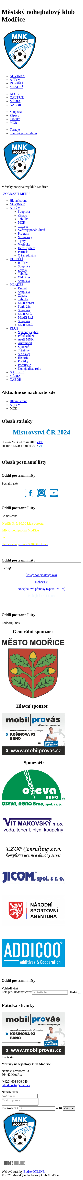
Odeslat (69, 1109)
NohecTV (41, 582)
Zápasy (14, 115)
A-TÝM (15, 79)
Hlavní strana (18, 200)
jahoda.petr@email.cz (16, 1085)
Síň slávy (24, 354)
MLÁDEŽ (16, 87)
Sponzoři (24, 346)
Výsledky (24, 244)
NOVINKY (17, 76)
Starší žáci (24, 306)
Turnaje (15, 129)
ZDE (40, 442)
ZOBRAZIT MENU (16, 193)
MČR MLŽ (25, 325)
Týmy (22, 240)
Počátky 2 (24, 365)
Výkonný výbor (28, 332)
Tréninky (24, 350)
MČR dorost (26, 303)
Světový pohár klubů (23, 133)
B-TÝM (23, 262)
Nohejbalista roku (29, 368)
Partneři (23, 251)
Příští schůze (26, 335)
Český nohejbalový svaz (41, 575)
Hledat (73, 992)
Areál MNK (26, 339)
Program (23, 233)
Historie (23, 357)
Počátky (23, 361)
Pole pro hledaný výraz (17, 992)
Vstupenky (25, 237)
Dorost (22, 288)
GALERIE (17, 97)
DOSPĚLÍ (16, 83)
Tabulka (15, 119)
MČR (13, 122)
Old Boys (24, 277)
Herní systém (26, 248)
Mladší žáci (25, 317)
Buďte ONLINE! (34, 1173)
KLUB (14, 94)
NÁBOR (15, 105)
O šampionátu (27, 255)
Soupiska (16, 111)
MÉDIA (15, 101)
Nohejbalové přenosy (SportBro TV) (42, 589)
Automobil (25, 343)
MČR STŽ (25, 314)
